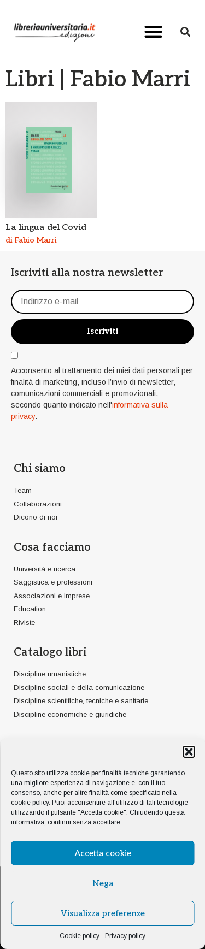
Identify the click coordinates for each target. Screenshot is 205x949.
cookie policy (30, 802)
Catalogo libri (50, 652)
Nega (102, 883)
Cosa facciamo (52, 547)
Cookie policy (79, 936)
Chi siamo (40, 468)
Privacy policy (125, 936)
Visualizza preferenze (103, 913)
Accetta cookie (102, 853)
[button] (188, 751)
